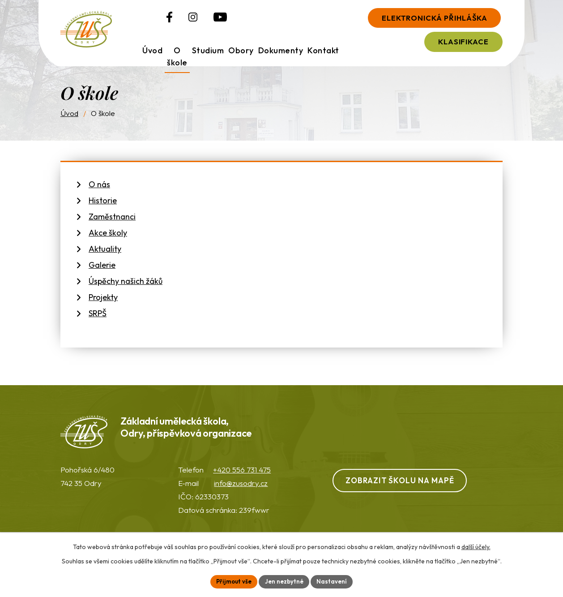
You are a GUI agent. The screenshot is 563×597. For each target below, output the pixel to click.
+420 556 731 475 (242, 476)
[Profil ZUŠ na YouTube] (199, 19)
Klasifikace (455, 44)
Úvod (69, 118)
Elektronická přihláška (424, 18)
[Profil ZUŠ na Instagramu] (171, 19)
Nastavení (334, 581)
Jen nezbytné (285, 581)
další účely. (475, 546)
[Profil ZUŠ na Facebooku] (148, 19)
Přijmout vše (232, 581)
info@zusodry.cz (241, 490)
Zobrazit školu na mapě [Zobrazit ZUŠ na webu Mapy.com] (407, 487)
